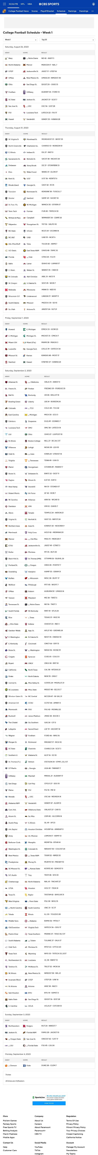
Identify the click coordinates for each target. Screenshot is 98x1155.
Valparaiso (13, 224)
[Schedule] (61, 11)
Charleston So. (32, 146)
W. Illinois (12, 973)
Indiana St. (31, 152)
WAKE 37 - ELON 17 (49, 172)
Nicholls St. (31, 159)
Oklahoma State (34, 810)
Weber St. (30, 270)
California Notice (73, 1137)
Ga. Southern (33, 723)
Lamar (29, 264)
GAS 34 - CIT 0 (50, 723)
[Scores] (34, 11)
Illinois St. (32, 480)
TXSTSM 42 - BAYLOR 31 (54, 895)
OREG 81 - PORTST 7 (52, 565)
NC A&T (12, 237)
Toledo (11, 914)
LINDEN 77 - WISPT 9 (50, 296)
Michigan (33, 415)
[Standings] (84, 11)
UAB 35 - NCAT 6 (48, 237)
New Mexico (13, 856)
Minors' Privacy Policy (76, 1127)
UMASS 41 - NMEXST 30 (51, 78)
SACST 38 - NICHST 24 (51, 159)
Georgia (32, 768)
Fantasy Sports (9, 1124)
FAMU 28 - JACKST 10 (50, 1032)
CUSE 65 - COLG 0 (51, 657)
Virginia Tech (33, 927)
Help (5, 1147)
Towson (11, 598)
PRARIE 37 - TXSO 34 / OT (54, 934)
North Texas (32, 670)
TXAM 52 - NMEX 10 (52, 855)
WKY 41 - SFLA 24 (51, 611)
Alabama (33, 921)
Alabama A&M (14, 803)
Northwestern (14, 1026)
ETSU (11, 546)
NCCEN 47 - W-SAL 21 (53, 696)
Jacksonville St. (32, 71)
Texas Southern (34, 934)
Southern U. (13, 755)
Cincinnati (32, 644)
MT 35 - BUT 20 (50, 552)
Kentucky (32, 395)
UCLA (30, 1006)
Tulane (33, 941)
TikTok (37, 1150)
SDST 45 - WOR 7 (49, 283)
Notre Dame (33, 58)
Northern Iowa (14, 526)
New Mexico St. (33, 78)
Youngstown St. (33, 224)
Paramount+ (40, 1130)
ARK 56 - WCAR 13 (51, 500)
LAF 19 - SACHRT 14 (52, 729)
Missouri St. (13, 356)
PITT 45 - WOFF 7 (51, 585)
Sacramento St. (14, 159)
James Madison (34, 716)
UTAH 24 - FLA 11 (48, 257)
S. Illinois (31, 823)
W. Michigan (31, 205)
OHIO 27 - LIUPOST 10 (53, 434)
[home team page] (6, 58)
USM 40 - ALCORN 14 (53, 816)
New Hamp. (13, 487)
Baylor (30, 895)
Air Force (31, 493)
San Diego (13, 784)
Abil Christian (32, 277)
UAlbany (30, 92)
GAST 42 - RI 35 (48, 185)
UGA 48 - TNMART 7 (52, 768)
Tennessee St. (14, 604)
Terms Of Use (72, 1120)
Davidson (12, 506)
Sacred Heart (33, 729)
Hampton (32, 572)
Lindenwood (31, 296)
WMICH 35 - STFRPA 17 (51, 205)
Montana (31, 552)
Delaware (12, 165)
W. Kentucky (33, 611)
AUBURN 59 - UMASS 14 (54, 591)
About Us (39, 1120)
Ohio (10, 84)
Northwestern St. (15, 960)
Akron (11, 513)
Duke (29, 1066)
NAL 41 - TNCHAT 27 (52, 882)
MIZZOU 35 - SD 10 (49, 303)
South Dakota (14, 303)
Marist (11, 467)
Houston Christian (35, 829)
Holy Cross (32, 532)
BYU (30, 993)
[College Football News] (18, 11)
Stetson (31, 762)
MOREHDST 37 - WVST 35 (52, 139)
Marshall (31, 776)
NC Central (32, 696)
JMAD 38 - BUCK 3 (52, 716)
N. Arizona (13, 986)
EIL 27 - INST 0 (47, 152)
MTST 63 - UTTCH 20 (52, 947)
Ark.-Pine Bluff (14, 244)
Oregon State (15, 1039)
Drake (11, 676)
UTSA (11, 888)
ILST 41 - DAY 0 (50, 480)
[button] (93, 11)
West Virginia (14, 901)
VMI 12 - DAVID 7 (51, 506)
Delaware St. (33, 474)
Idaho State (13, 999)
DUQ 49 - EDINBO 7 (52, 421)
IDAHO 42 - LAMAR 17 (51, 263)
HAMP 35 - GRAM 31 (52, 572)
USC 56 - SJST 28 (48, 106)
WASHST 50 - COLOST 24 (54, 849)
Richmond (32, 742)
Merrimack (13, 532)
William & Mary (14, 218)
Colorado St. (33, 849)
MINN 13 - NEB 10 (49, 290)
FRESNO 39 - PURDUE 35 (54, 388)
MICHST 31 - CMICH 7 (50, 336)
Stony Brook (31, 165)
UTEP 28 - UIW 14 (51, 980)
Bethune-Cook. (14, 842)
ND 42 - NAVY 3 (47, 58)
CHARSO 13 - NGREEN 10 (52, 146)
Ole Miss (33, 539)
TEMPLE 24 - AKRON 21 (53, 513)
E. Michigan (31, 329)
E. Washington (14, 637)
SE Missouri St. (14, 869)
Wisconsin (34, 578)
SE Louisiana (13, 690)
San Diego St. (32, 84)
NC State (12, 231)
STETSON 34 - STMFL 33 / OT (56, 762)
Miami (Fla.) (31, 342)
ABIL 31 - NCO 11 (48, 277)
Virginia (12, 461)
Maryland (32, 598)
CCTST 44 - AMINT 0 (52, 703)
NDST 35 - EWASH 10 (52, 637)
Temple (31, 513)
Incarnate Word (14, 980)
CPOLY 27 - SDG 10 (52, 783)
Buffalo (11, 578)
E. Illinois (12, 152)
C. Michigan (13, 336)
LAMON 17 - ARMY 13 (52, 836)
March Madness (10, 1134)
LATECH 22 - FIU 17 (49, 113)
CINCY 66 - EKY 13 (51, 644)
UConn (29, 231)
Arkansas (31, 500)
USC (29, 106)
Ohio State (14, 624)
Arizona (31, 986)
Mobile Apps (8, 1137)
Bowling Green (14, 402)
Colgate (12, 657)
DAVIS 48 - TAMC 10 (50, 250)
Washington (35, 650)
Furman (30, 211)
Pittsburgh (32, 585)
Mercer (29, 65)
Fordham (12, 92)
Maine (11, 790)
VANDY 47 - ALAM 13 (52, 803)
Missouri (30, 303)
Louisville (12, 349)
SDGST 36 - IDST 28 (52, 999)
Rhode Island (14, 185)
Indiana (31, 624)
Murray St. (32, 862)
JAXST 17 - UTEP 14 (49, 71)
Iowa (32, 454)
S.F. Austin (13, 875)
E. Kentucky (13, 644)
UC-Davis (12, 251)
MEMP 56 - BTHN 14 (52, 842)
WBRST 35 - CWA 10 (50, 270)
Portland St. (13, 565)
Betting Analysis (10, 1130)
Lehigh (31, 447)
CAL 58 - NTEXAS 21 (52, 670)
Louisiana (32, 960)
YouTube (39, 1147)
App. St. (31, 631)
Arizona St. (31, 309)
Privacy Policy (72, 1124)
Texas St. (12, 895)
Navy (10, 58)
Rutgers (30, 1026)
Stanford (12, 362)
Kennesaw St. (32, 192)
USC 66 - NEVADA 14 (52, 797)
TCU (32, 408)
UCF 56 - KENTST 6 (49, 178)
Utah (30, 257)
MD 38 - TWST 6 (50, 598)
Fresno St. (12, 389)
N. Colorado (13, 277)
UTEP (11, 71)
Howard (12, 329)
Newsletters (71, 1150)
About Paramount (42, 1127)
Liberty (31, 402)
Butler (11, 552)
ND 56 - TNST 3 (50, 604)
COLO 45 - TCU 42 (51, 408)
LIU (10, 434)
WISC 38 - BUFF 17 (51, 578)
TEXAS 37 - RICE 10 (52, 617)
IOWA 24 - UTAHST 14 (53, 454)
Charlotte (32, 749)
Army (11, 836)
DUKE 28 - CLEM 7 (48, 1065)
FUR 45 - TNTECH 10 (50, 211)
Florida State (33, 1046)
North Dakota (33, 676)
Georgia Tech (32, 349)
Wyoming (32, 954)
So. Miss (31, 816)
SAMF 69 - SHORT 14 (50, 198)
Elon (10, 172)
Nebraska (12, 290)
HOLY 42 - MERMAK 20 (53, 532)
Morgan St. (13, 742)
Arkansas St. (13, 382)
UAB (29, 237)
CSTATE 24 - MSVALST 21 (54, 683)
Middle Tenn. (14, 921)
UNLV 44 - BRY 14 (51, 663)
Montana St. (32, 947)
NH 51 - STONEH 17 (52, 487)
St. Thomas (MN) (34, 559)
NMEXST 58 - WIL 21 (52, 973)
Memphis (32, 842)
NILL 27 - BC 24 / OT (52, 441)
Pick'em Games (10, 1120)
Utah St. (12, 454)
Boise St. (12, 650)
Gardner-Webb (14, 631)
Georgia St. (31, 185)
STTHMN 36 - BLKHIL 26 (54, 559)
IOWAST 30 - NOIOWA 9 (54, 526)
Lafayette (12, 729)
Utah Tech (12, 947)
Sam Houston (14, 993)
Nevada (11, 797)
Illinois (30, 914)
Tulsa (29, 244)
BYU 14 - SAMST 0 (51, 993)
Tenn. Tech (13, 211)
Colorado (12, 408)
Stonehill (31, 487)
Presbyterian (13, 862)
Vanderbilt (31, 119)
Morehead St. (32, 139)
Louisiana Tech (32, 113)
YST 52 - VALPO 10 (49, 224)
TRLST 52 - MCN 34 (52, 967)
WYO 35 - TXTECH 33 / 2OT (55, 954)
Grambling (13, 572)
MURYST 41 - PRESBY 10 (54, 862)
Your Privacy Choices (75, 1130)
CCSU (30, 703)
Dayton (11, 480)
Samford (30, 198)
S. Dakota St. (31, 283)
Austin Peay (13, 823)
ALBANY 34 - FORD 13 (50, 92)
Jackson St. (31, 100)
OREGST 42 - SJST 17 (49, 1039)
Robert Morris (14, 493)
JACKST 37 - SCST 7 (49, 100)
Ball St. (11, 395)
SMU (30, 428)
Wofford (12, 585)
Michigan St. (31, 336)
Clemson (13, 1066)
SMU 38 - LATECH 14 (52, 428)
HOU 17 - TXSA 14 (51, 888)
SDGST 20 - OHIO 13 (49, 84)
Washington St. (14, 849)
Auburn (31, 591)
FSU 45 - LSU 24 (47, 1045)
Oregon (33, 565)
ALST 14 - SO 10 (50, 755)
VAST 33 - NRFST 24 (52, 519)
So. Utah (12, 309)
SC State (12, 100)
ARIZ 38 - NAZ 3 (50, 986)
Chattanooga (13, 882)
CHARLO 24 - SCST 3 (52, 749)
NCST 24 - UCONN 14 (50, 231)
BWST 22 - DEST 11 (51, 473)
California (12, 670)
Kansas (29, 356)
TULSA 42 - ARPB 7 (49, 244)
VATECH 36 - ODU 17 (52, 927)
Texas (32, 617)
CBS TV (38, 1134)
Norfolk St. (32, 519)
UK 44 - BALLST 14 (51, 395)
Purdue (31, 389)
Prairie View (13, 934)
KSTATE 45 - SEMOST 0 (53, 868)
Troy (30, 875)
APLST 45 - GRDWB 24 (53, 630)
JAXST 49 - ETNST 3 (52, 545)
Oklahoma (35, 382)
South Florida (14, 611)
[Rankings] (72, 11)
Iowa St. (31, 526)
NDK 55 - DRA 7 (50, 676)
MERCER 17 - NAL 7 (49, 65)
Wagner (12, 736)
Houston (31, 888)
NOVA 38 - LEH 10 (51, 447)
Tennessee (34, 461)
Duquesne (32, 421)
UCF (28, 179)
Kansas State (35, 869)
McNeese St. (33, 967)
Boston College (34, 441)
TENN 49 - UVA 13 (51, 460)
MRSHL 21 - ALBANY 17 (53, 776)
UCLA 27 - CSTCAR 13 (53, 1006)
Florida (11, 257)
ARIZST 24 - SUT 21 (49, 309)
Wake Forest (31, 172)
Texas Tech (13, 954)
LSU (11, 1046)
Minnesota (31, 290)
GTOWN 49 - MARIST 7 (53, 467)
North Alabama (14, 65)
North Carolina (16, 908)
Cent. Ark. (12, 810)
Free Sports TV (9, 1127)
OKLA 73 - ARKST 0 (52, 382)
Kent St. (12, 179)
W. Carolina (13, 500)
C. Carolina (13, 1006)
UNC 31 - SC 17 (50, 908)
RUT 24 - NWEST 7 (48, 1026)
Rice (10, 617)
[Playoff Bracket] (47, 11)
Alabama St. (32, 755)
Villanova (12, 447)
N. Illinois (12, 441)
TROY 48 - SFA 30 (51, 875)
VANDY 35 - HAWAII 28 (50, 119)
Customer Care (10, 1150)
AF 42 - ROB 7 (50, 493)
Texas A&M (34, 856)
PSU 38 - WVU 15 (51, 901)
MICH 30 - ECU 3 (51, 415)
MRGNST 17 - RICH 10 (53, 742)
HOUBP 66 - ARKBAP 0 (53, 829)
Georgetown (33, 467)
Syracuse (31, 657)
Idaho (11, 264)
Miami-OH (13, 342)
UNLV (30, 663)
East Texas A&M (33, 251)
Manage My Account (75, 1147)
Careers (38, 1124)
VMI (30, 506)
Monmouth (13, 709)
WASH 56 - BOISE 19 (52, 650)
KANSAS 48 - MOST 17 (50, 355)
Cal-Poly (31, 784)
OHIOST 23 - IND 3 (51, 624)
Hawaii (11, 119)
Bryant (11, 663)
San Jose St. (13, 106)
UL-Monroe (32, 836)
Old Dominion (14, 927)
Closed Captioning (74, 1134)
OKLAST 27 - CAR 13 (52, 810)
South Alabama (14, 941)
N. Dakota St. (33, 637)
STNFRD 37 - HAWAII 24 (51, 362)
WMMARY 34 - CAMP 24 (52, 218)
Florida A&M (31, 1032)
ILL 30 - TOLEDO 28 (52, 914)
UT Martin (12, 768)
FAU (30, 709)
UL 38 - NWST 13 (51, 960)
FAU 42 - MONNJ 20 (52, 709)
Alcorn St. (12, 816)
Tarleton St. (13, 967)
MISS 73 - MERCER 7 (52, 539)
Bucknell (12, 716)
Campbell (30, 218)
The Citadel (13, 723)
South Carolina (34, 908)
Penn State (33, 901)
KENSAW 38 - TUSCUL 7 (51, 192)
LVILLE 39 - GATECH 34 (50, 349)
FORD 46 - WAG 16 (52, 736)
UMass (11, 78)
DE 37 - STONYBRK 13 (50, 165)
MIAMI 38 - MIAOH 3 (49, 342)
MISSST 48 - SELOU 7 (52, 690)
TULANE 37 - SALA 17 (52, 940)
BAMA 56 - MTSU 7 (52, 921)
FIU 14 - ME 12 (49, 790)
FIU (10, 113)
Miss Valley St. (33, 683)
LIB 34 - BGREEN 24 (52, 402)
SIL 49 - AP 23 (49, 823)
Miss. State (32, 690)
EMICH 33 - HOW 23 (49, 329)
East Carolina (14, 415)
